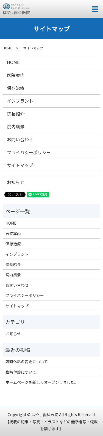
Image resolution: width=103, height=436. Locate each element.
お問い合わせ (20, 139)
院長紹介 (15, 113)
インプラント (20, 100)
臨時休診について (20, 372)
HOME (7, 48)
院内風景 (15, 126)
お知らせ (15, 182)
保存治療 (15, 88)
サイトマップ (20, 165)
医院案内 (15, 75)
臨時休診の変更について (26, 361)
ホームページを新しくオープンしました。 (41, 382)
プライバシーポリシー (29, 152)
